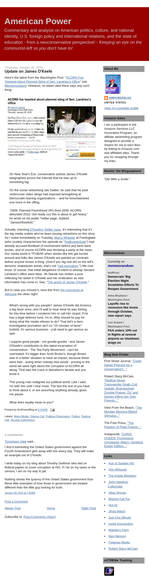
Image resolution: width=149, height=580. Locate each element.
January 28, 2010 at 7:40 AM (20, 493)
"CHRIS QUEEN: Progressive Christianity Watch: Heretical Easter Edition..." (123, 440)
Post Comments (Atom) (40, 517)
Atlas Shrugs (117, 492)
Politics (75, 416)
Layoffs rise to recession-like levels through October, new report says (123, 310)
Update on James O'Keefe (28, 71)
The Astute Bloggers (122, 475)
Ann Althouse (118, 469)
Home (51, 508)
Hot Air (113, 505)
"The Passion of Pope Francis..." (122, 425)
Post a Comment (16, 501)
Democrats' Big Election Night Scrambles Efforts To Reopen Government (123, 283)
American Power (38, 21)
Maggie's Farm (119, 530)
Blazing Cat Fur (119, 499)
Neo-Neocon (117, 536)
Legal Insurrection (121, 524)
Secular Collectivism (23, 419)
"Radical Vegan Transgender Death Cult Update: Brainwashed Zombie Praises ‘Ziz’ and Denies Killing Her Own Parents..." (121, 390)
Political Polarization (58, 416)
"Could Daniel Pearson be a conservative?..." (122, 365)
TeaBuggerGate (75, 242)
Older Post (88, 508)
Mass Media (21, 416)
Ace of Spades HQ (121, 463)
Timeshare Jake (16, 441)
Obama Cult (37, 416)
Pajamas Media (119, 542)
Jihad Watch (117, 511)
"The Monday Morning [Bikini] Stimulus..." (123, 411)
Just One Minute (120, 517)
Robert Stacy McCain (123, 548)
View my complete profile (121, 108)
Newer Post (13, 508)
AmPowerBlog (120, 98)
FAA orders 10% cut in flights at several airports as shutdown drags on (123, 336)
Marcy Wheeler (64, 237)
